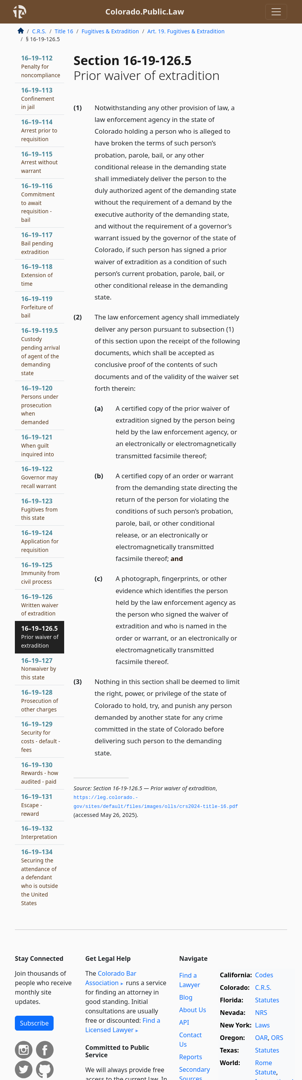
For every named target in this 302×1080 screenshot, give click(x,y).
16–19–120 (39, 405)
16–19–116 (38, 202)
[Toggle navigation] (276, 12)
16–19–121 (37, 445)
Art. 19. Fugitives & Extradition (186, 31)
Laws (262, 1025)
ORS (277, 1037)
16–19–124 (40, 541)
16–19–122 (39, 477)
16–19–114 (39, 130)
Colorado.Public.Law (144, 11)
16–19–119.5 (40, 351)
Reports (190, 1057)
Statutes (267, 1000)
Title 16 (64, 31)
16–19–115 (39, 162)
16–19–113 (37, 98)
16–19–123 (39, 509)
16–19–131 (36, 804)
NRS (261, 1012)
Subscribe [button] (34, 1023)
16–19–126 (39, 604)
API (184, 1022)
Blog (185, 997)
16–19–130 (39, 773)
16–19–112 (40, 66)
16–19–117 (37, 243)
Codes (264, 975)
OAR (261, 1037)
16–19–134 (39, 877)
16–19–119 (37, 306)
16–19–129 (40, 736)
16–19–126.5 (40, 636)
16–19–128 (39, 700)
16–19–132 (39, 832)
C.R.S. (39, 31)
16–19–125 (40, 573)
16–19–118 (37, 274)
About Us (192, 1010)
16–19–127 (38, 668)
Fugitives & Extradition (110, 31)
